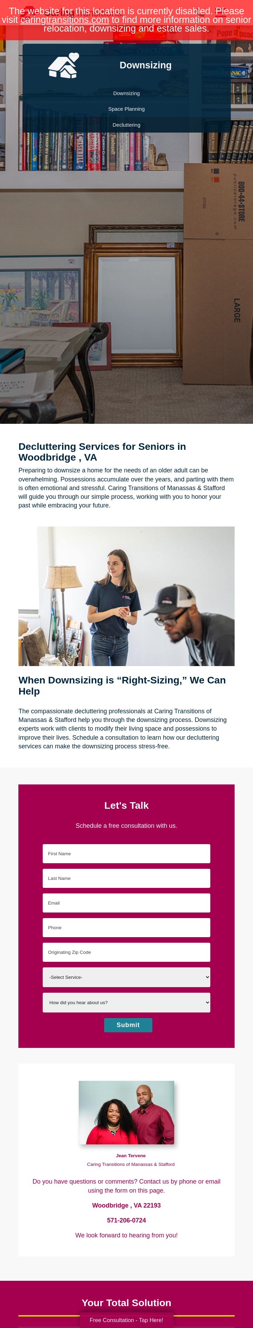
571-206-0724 (126, 1220)
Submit (128, 1025)
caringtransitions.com (64, 20)
